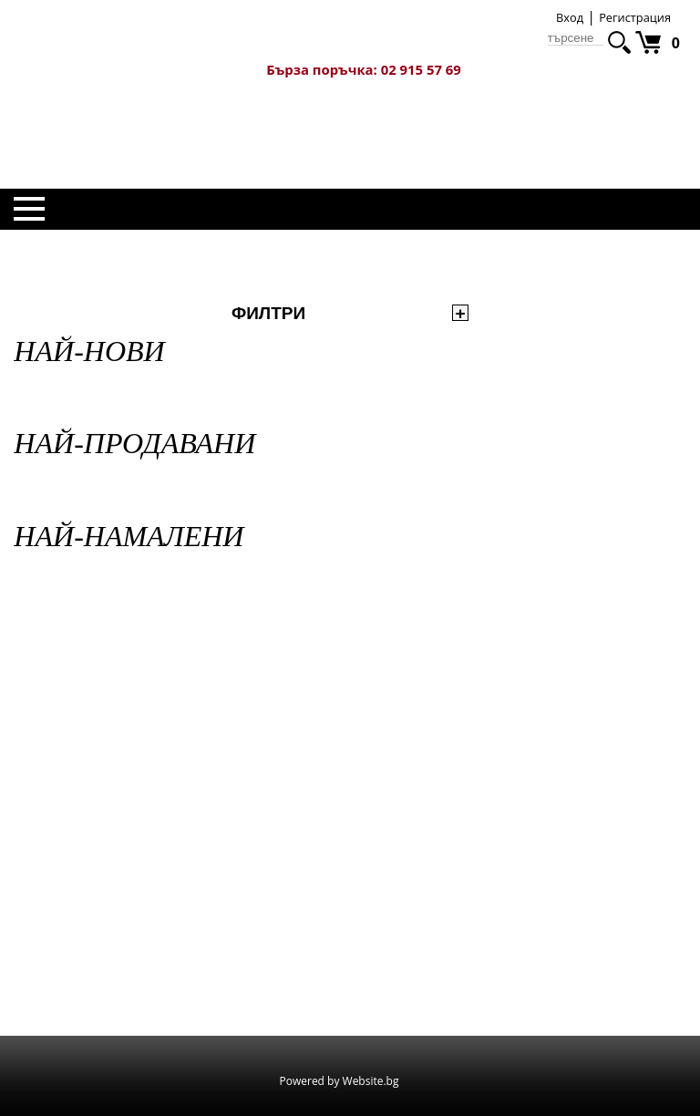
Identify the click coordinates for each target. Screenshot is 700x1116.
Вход (569, 17)
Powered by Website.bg (339, 1081)
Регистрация (635, 17)
